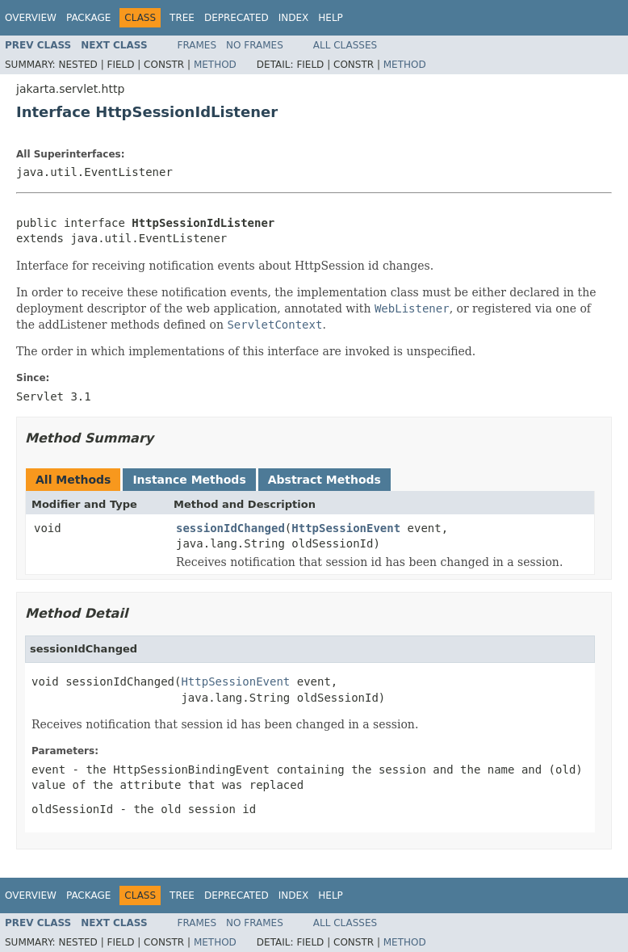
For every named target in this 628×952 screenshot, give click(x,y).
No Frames (254, 45)
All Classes (345, 45)
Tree (182, 17)
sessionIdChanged (230, 528)
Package (88, 17)
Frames (197, 45)
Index (293, 17)
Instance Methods (188, 479)
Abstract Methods (324, 479)
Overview (31, 17)
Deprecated (236, 17)
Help (330, 17)
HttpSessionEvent (345, 528)
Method (215, 64)
